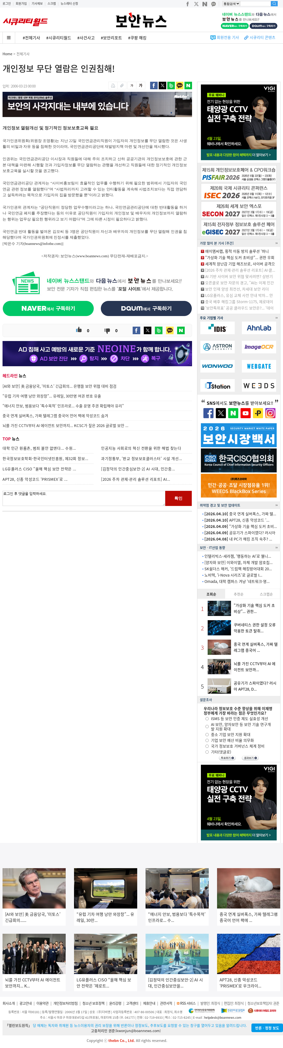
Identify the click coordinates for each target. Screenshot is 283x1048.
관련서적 (166, 1003)
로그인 (7, 3)
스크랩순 (266, 594)
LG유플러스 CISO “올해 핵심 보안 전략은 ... (39, 469)
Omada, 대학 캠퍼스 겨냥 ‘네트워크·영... (237, 581)
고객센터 (132, 1003)
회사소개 (9, 1003)
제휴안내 (149, 1003)
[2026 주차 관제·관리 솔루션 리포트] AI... (135, 479)
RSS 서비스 (188, 1003)
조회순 (211, 594)
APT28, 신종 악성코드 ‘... (236, 520)
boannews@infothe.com (43, 244)
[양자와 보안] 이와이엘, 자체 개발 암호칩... (238, 562)
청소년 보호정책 (93, 1003)
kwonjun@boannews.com (138, 1030)
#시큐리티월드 (58, 38)
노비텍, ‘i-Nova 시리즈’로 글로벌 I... (233, 575)
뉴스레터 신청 (69, 3)
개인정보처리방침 (65, 1003)
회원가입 (21, 3)
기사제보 (37, 3)
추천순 (239, 594)
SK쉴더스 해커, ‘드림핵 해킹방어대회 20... (238, 569)
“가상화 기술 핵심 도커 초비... (240, 526)
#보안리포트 (111, 38)
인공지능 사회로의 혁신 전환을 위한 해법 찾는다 (141, 448)
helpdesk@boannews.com (222, 1017)
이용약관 (42, 1003)
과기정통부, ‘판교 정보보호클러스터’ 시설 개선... (141, 458)
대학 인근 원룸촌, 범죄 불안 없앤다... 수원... (39, 448)
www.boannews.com (92, 256)
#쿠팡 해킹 (137, 38)
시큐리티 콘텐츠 (262, 37)
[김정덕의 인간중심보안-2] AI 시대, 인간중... (138, 469)
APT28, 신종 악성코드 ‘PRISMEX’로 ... (35, 479)
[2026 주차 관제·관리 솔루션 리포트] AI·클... (240, 270)
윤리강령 (115, 1003)
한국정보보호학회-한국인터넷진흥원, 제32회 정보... (45, 458)
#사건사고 (86, 38)
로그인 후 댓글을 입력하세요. (84, 498)
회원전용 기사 (228, 37)
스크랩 (52, 3)
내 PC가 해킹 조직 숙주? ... (238, 539)
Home (7, 53)
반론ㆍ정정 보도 (267, 1027)
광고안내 (25, 1003)
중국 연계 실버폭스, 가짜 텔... (240, 514)
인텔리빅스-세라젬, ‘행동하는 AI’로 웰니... (237, 556)
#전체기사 (31, 38)
